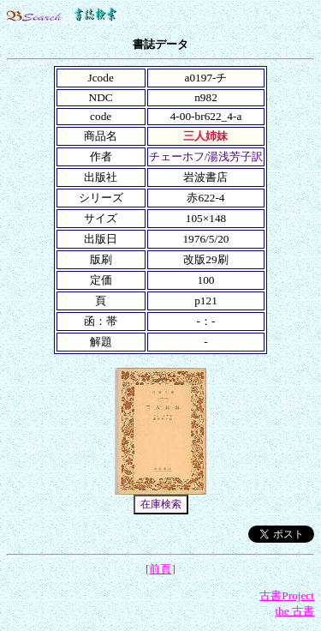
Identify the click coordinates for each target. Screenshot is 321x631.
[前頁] (160, 568)
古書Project (286, 595)
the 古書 (294, 610)
